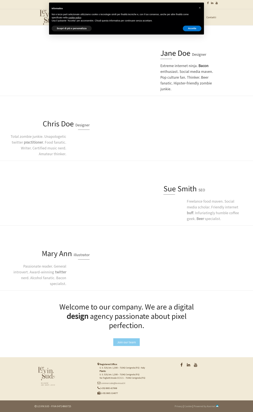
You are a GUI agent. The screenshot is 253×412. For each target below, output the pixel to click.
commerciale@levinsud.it (113, 383)
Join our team (126, 349)
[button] (199, 7)
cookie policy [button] (74, 17)
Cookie (188, 406)
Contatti (211, 17)
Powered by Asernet (206, 406)
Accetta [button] (192, 28)
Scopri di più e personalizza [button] (71, 28)
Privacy (178, 406)
